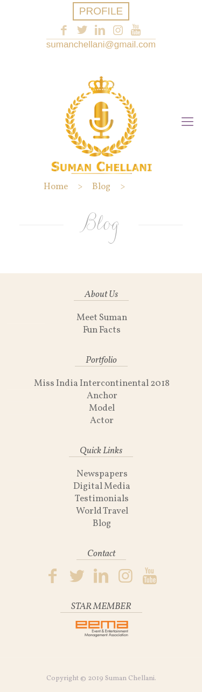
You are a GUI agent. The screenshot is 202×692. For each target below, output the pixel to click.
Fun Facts (102, 330)
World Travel (102, 511)
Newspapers (102, 474)
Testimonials (102, 499)
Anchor (102, 396)
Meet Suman (101, 318)
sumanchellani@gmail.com (101, 44)
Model (102, 408)
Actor (102, 420)
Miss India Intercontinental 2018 (102, 383)
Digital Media (101, 486)
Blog (102, 523)
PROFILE (101, 11)
